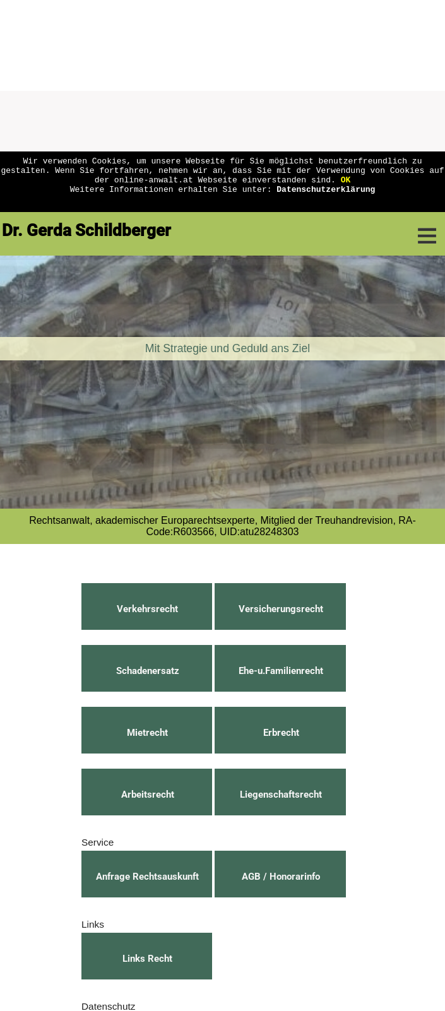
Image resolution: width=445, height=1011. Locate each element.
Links (92, 924)
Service (97, 842)
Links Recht (147, 958)
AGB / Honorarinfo (281, 876)
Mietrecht (147, 732)
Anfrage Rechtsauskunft (147, 876)
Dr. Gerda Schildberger (86, 230)
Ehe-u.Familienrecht (281, 671)
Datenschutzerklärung (325, 196)
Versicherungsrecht (281, 609)
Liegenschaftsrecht (281, 794)
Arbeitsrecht (147, 794)
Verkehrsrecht (147, 609)
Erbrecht (281, 732)
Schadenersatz (147, 671)
